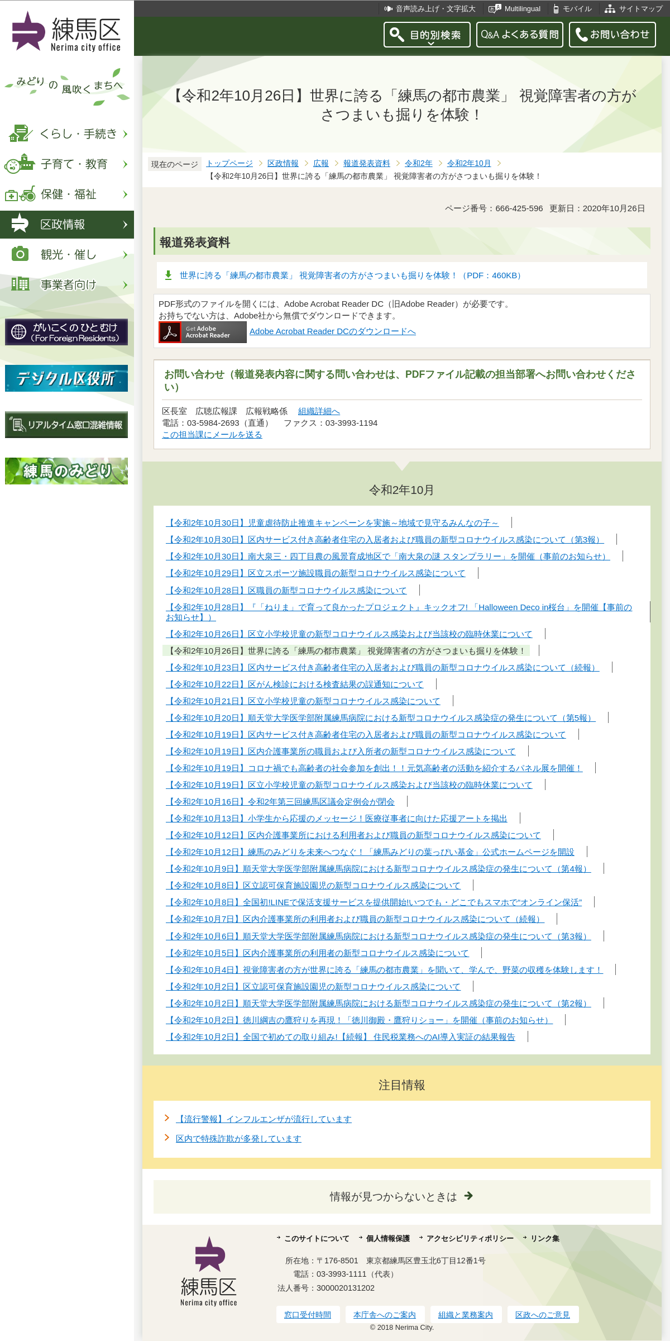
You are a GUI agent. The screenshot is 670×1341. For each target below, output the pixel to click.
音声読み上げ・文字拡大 (436, 8)
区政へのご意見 (542, 1314)
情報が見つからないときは (393, 1196)
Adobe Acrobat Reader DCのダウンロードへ (287, 331)
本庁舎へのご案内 (384, 1314)
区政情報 (283, 163)
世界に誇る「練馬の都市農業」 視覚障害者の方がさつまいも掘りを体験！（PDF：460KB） (352, 275)
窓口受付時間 (307, 1314)
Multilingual (522, 8)
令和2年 (419, 163)
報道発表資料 (366, 163)
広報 (321, 163)
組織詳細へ (319, 411)
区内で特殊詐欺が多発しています (239, 1138)
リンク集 (544, 1238)
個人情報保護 (388, 1238)
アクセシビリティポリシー (470, 1238)
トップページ (229, 163)
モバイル (577, 8)
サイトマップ (641, 8)
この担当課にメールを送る (212, 434)
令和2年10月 (469, 163)
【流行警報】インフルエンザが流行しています (264, 1119)
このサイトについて (317, 1238)
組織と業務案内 (465, 1314)
